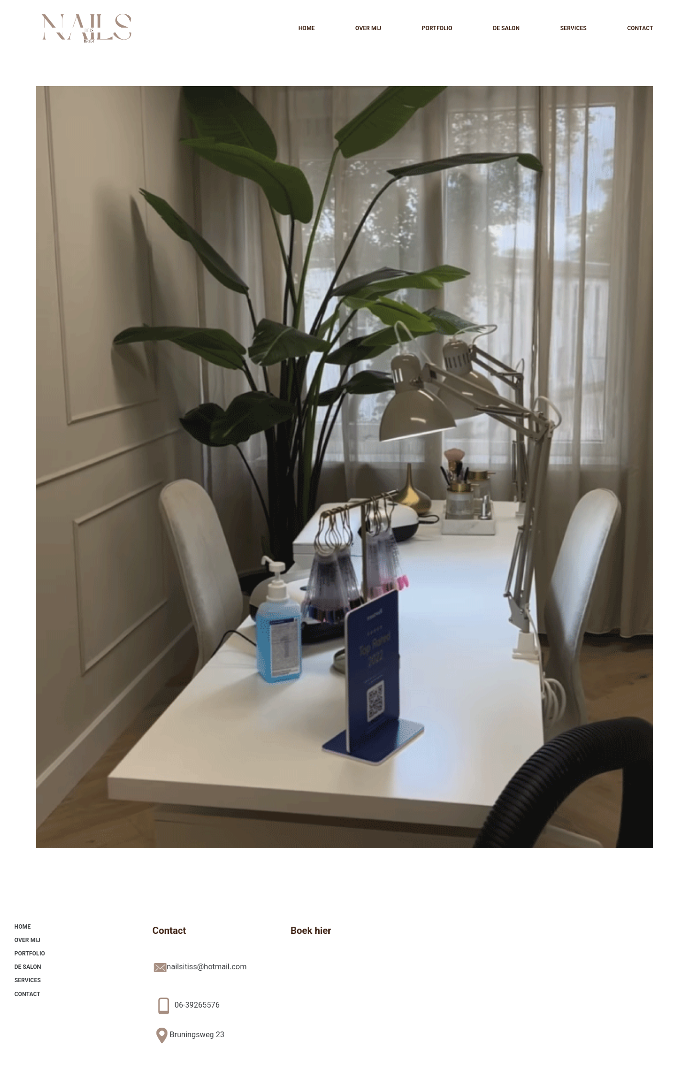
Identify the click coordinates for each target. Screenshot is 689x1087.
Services (573, 28)
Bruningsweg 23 (197, 1035)
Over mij (368, 28)
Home (307, 28)
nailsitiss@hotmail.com (207, 966)
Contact (640, 28)
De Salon (506, 28)
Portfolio (437, 28)
